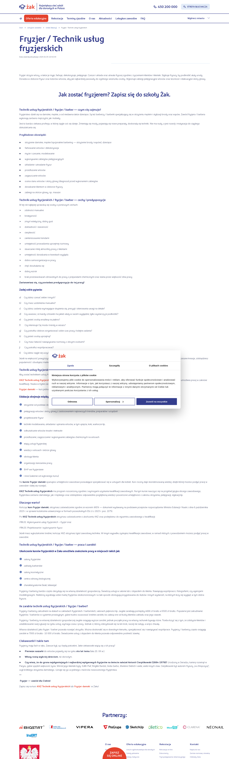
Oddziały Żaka (195, 757)
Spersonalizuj (115, 401)
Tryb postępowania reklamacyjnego (172, 757)
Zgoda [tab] (70, 365)
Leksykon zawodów (126, 18)
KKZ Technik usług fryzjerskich (36, 380)
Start (21, 27)
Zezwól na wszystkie (156, 401)
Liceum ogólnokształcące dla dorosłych (140, 749)
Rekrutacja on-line (166, 749)
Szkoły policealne (132, 753)
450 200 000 (167, 6)
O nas (92, 18)
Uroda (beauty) (51, 27)
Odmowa (72, 401)
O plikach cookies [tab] (158, 365)
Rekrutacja (57, 18)
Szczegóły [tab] (114, 365)
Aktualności (105, 18)
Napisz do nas (195, 749)
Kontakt (194, 744)
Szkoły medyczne (132, 757)
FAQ (143, 18)
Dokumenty (163, 753)
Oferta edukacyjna (36, 18)
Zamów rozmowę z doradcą (200, 753)
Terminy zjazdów (76, 18)
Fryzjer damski (27, 389)
